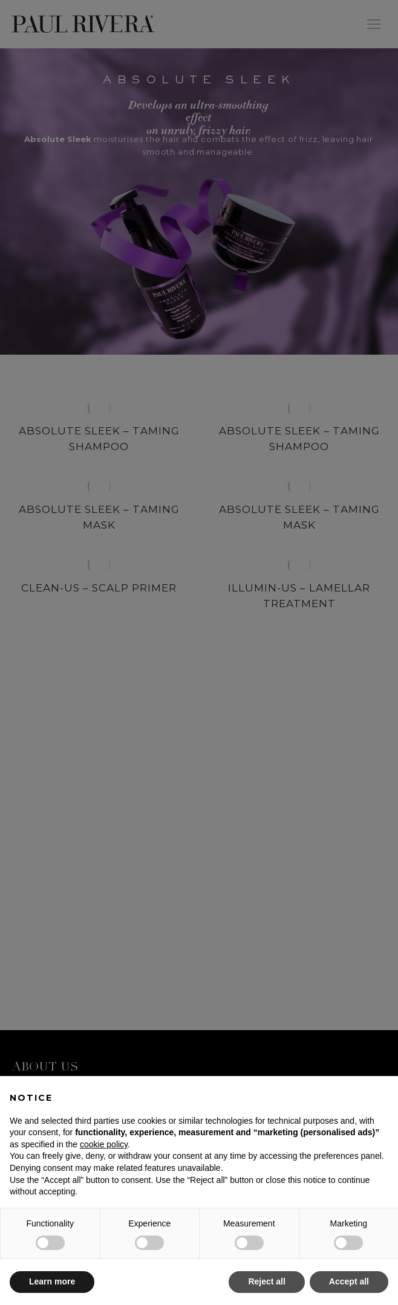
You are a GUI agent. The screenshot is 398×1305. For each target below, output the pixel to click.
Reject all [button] (266, 1281)
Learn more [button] (52, 1281)
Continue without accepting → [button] (328, 1091)
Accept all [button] (349, 1281)
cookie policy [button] (104, 1144)
